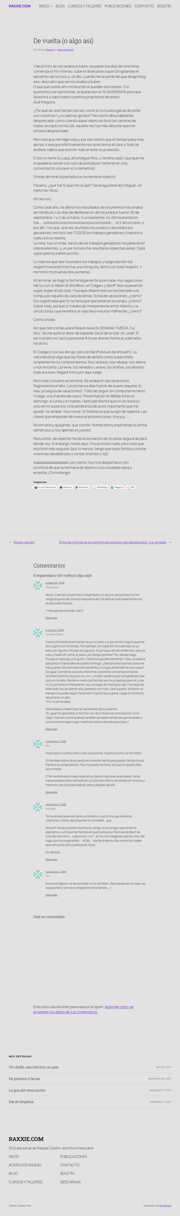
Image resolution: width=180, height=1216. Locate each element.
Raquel (49, 49)
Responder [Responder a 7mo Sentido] (52, 617)
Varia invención (65, 49)
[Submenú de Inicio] (51, 6)
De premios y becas (24, 1078)
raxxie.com (20, 6)
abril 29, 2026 (163, 1067)
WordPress (165, 1205)
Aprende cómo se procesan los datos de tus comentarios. (83, 1009)
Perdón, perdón (24, 542)
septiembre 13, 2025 (160, 1090)
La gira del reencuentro (27, 1090)
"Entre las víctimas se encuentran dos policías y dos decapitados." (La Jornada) (112, 542)
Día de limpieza (21, 1101)
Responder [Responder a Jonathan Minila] (52, 729)
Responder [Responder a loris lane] (52, 859)
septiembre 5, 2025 (160, 1101)
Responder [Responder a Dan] (52, 792)
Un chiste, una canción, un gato (34, 1067)
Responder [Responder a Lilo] (52, 895)
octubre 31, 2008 (55, 630)
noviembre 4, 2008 (56, 871)
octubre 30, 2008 (55, 582)
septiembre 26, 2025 (159, 1078)
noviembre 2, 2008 (56, 741)
